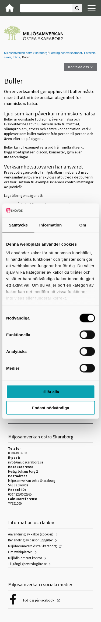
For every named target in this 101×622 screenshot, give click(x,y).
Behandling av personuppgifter (30, 540)
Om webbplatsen (20, 552)
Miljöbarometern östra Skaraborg (32, 546)
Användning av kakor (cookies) (30, 534)
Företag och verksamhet (65, 52)
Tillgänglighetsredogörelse (27, 564)
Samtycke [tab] (18, 225)
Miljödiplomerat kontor (25, 558)
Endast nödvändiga (50, 407)
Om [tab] (82, 225)
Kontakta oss (78, 67)
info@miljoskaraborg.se (25, 462)
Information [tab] (50, 225)
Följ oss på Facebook (39, 600)
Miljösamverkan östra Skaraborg (25, 52)
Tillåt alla (50, 392)
